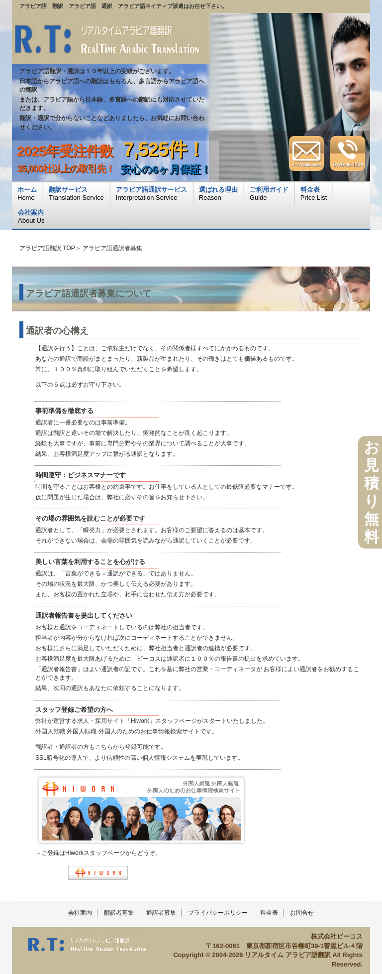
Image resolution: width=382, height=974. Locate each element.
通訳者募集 (161, 912)
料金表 (269, 912)
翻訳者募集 (119, 912)
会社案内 (80, 912)
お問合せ (302, 912)
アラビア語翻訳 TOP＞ (50, 248)
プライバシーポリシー (218, 912)
